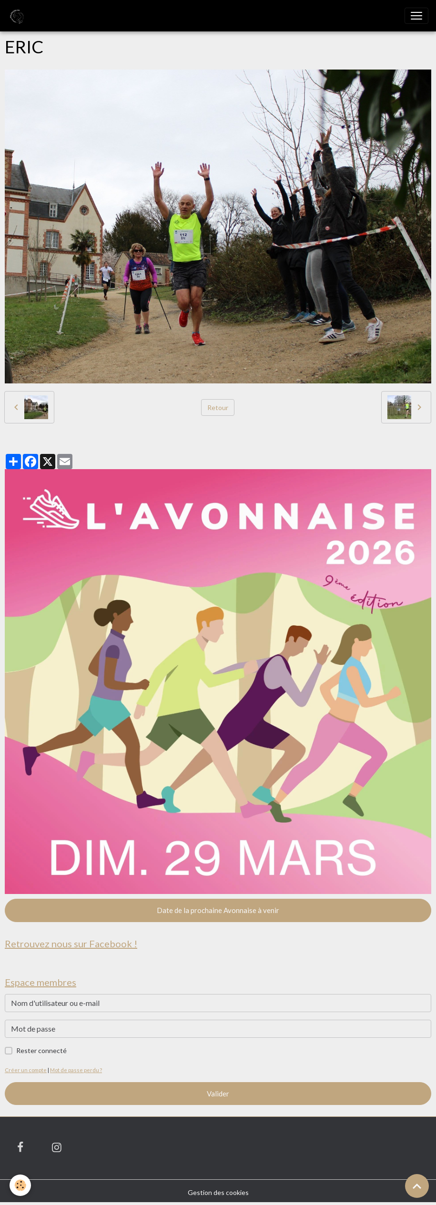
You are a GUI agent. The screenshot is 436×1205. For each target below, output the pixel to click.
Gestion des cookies (218, 1192)
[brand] (17, 16)
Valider (218, 1093)
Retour (217, 407)
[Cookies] (20, 1185)
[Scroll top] (417, 1186)
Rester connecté (41, 1050)
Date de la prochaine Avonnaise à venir (218, 910)
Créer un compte (26, 1070)
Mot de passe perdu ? (76, 1070)
